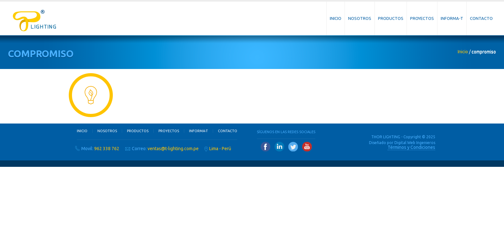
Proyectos (422, 18)
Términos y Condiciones (411, 147)
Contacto (481, 18)
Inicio (335, 18)
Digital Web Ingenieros (414, 143)
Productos (390, 18)
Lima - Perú (220, 148)
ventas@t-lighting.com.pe (173, 148)
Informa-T (452, 18)
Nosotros (359, 18)
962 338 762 (106, 148)
